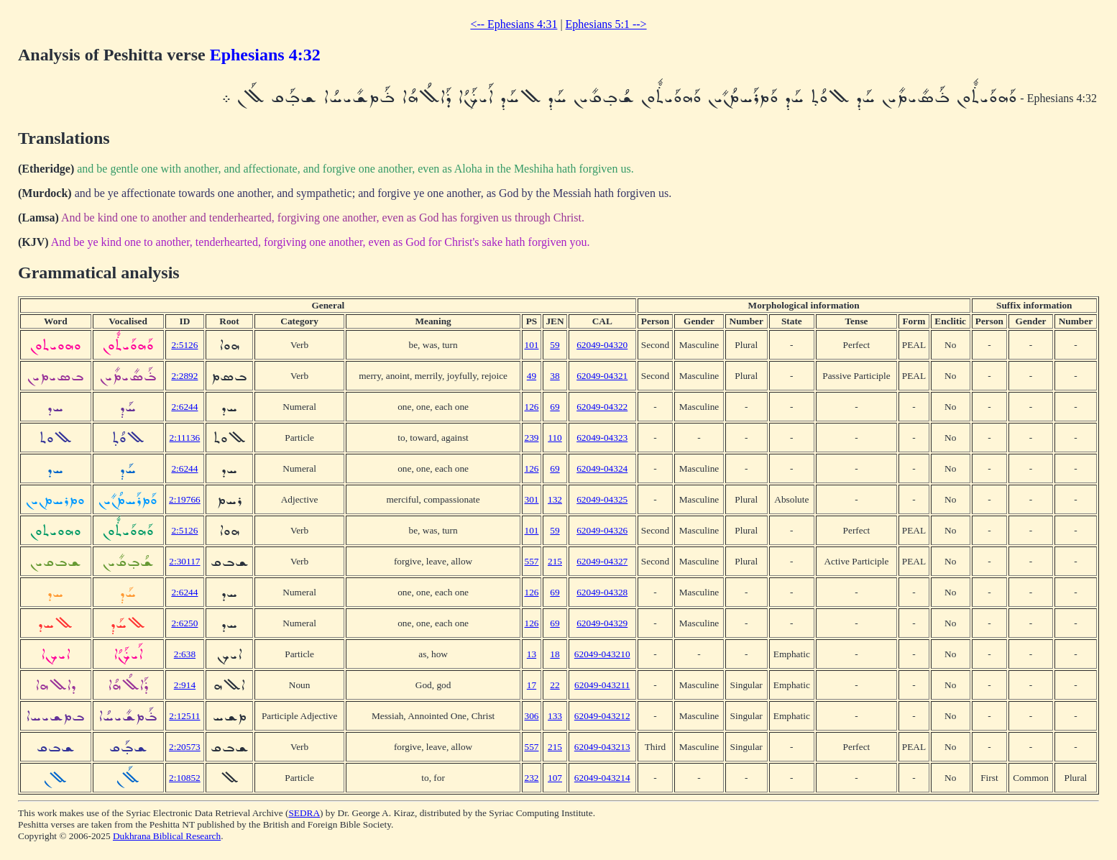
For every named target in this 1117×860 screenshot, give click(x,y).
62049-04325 (602, 499)
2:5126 (184, 344)
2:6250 (184, 623)
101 (531, 344)
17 (531, 685)
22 (554, 685)
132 (555, 499)
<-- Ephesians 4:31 (513, 24)
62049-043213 (602, 746)
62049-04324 (602, 468)
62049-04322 (602, 406)
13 (531, 654)
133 (555, 715)
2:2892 (184, 375)
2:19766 (185, 499)
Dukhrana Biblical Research (167, 836)
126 (531, 406)
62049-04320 (602, 344)
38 (554, 375)
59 (554, 344)
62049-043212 (602, 715)
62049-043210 (602, 654)
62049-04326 (602, 530)
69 (554, 406)
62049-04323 (602, 437)
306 (531, 715)
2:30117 (184, 561)
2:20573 (185, 746)
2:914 (185, 685)
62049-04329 (602, 623)
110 (555, 437)
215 (555, 561)
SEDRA (304, 813)
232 (531, 777)
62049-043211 (602, 685)
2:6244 (184, 406)
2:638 (185, 654)
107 (555, 777)
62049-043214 (602, 777)
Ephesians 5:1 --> (606, 24)
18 (554, 654)
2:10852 (185, 777)
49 (531, 375)
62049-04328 (602, 592)
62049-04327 (602, 561)
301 (531, 499)
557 (531, 561)
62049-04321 (602, 375)
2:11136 (185, 437)
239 (531, 437)
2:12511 (184, 715)
